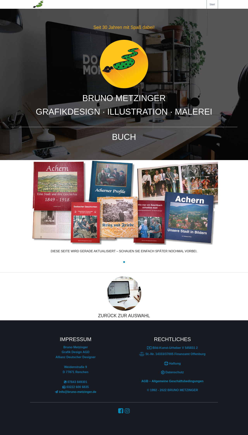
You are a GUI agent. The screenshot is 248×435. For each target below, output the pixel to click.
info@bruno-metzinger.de (77, 391)
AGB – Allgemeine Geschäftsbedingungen (172, 381)
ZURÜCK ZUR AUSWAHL (124, 315)
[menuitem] (212, 4)
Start (212, 4)
